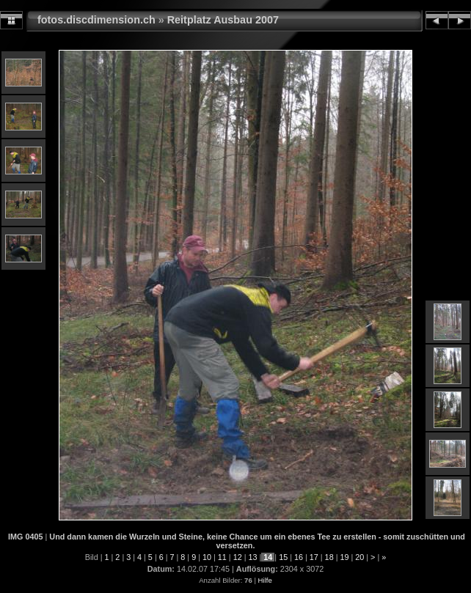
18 (329, 557)
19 (344, 557)
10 (206, 557)
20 (359, 557)
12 (237, 557)
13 (252, 557)
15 (283, 557)
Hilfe (265, 580)
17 (314, 557)
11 (222, 557)
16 (298, 557)
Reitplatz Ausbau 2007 (223, 20)
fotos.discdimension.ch (96, 20)
